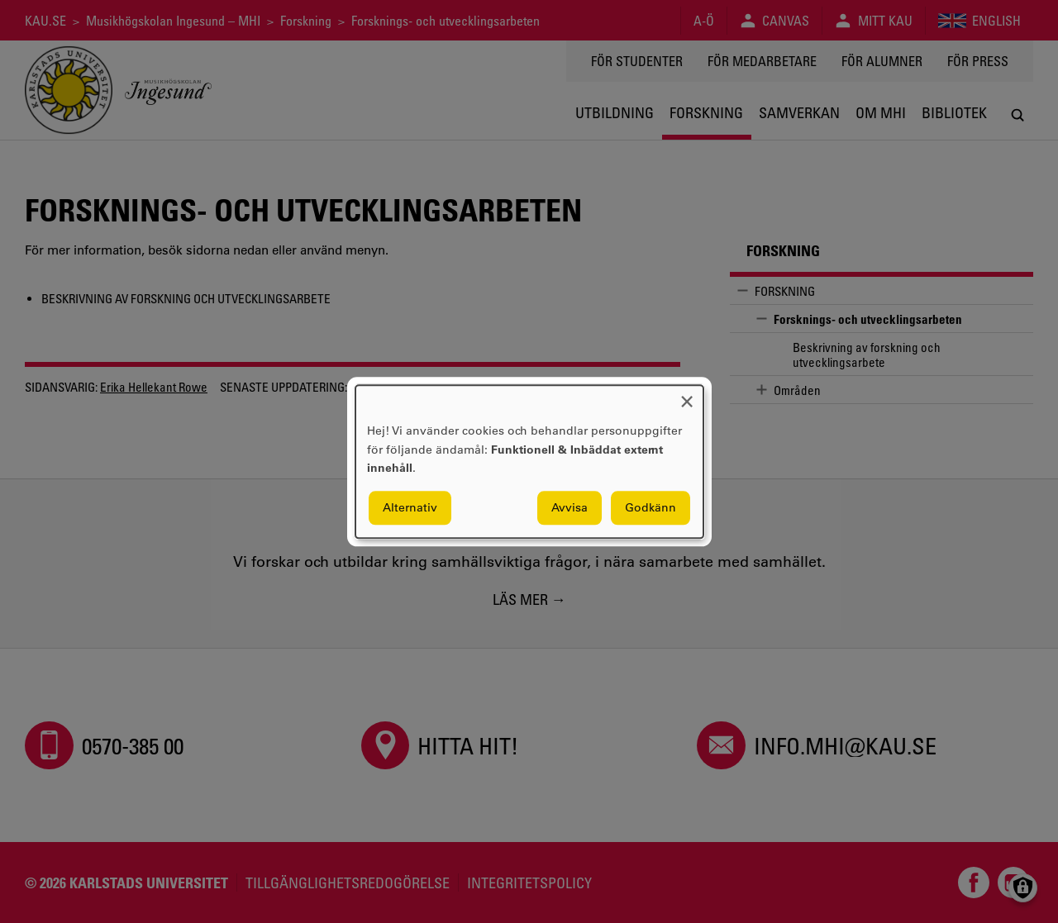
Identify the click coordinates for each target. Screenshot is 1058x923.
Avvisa (569, 507)
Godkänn (650, 507)
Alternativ (410, 507)
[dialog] (529, 461)
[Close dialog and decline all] (686, 395)
